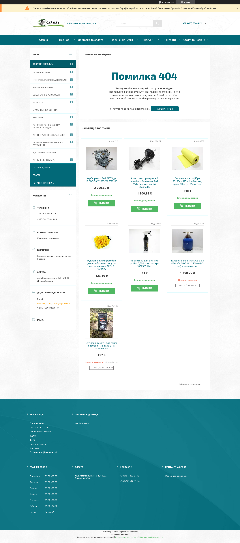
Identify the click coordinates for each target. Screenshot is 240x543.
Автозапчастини (41, 72)
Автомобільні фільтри (44, 160)
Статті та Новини (194, 39)
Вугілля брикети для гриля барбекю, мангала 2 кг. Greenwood (101, 345)
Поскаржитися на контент (126, 537)
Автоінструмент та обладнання (49, 135)
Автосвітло (38, 102)
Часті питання (82, 423)
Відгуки (148, 39)
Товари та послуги (43, 64)
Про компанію (37, 423)
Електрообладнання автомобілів (50, 80)
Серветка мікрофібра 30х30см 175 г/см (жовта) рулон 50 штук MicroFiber (187, 181)
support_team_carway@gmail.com (53, 303)
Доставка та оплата (90, 39)
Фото (32, 439)
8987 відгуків (168, 2)
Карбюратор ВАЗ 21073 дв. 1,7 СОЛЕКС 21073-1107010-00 (101, 179)
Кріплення (38, 117)
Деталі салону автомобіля (46, 95)
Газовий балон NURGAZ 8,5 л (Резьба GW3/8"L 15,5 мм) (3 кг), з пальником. (187, 263)
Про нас (64, 39)
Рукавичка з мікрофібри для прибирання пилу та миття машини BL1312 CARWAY (101, 264)
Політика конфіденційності (43, 452)
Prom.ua (134, 531)
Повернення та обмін (40, 431)
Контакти (170, 39)
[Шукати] (157, 23)
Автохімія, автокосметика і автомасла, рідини (47, 126)
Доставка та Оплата (40, 427)
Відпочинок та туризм (44, 152)
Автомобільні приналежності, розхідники (48, 143)
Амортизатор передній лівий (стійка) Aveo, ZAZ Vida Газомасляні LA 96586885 (144, 182)
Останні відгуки (41, 167)
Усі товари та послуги (190, 384)
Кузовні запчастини (43, 87)
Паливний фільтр (165, 109)
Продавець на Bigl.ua (120, 534)
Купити (104, 203)
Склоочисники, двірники (45, 110)
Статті (36, 175)
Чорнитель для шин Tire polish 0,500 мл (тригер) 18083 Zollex (144, 263)
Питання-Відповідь (43, 183)
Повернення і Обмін (121, 39)
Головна (43, 39)
